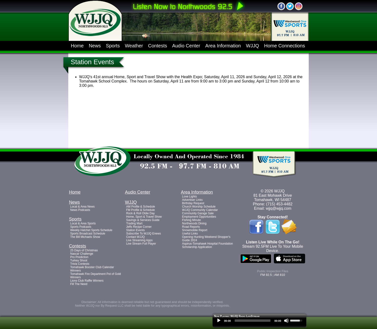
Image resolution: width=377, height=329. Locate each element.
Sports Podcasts (80, 226)
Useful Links (190, 233)
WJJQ (252, 45)
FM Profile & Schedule (140, 210)
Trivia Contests (79, 264)
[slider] (252, 320)
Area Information (223, 45)
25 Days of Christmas (84, 250)
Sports (113, 45)
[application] (259, 321)
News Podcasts (80, 210)
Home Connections (284, 45)
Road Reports (191, 226)
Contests (157, 45)
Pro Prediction (79, 257)
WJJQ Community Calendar (200, 210)
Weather (134, 45)
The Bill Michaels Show (85, 237)
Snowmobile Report (194, 230)
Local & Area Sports (83, 223)
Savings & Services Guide (143, 220)
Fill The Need (78, 284)
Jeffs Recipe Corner (139, 226)
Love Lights (189, 196)
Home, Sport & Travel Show (144, 216)
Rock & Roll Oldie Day (140, 213)
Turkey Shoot (78, 260)
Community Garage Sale (198, 213)
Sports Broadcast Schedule (87, 233)
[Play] (218, 320)
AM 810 (279, 275)
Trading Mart (134, 223)
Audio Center (186, 45)
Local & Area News (82, 206)
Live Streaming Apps (139, 240)
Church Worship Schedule (198, 206)
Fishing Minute (191, 220)
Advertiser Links (192, 200)
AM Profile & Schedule (140, 206)
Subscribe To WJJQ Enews (143, 233)
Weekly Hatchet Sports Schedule (91, 230)
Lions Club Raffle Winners (87, 280)
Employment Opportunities (199, 216)
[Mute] (286, 320)
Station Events (135, 230)
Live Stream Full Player (141, 243)
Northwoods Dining (194, 223)
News (95, 45)
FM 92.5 (266, 275)
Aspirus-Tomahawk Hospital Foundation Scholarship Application (207, 245)
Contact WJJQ (135, 237)
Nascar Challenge (81, 253)
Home (77, 45)
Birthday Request (193, 203)
